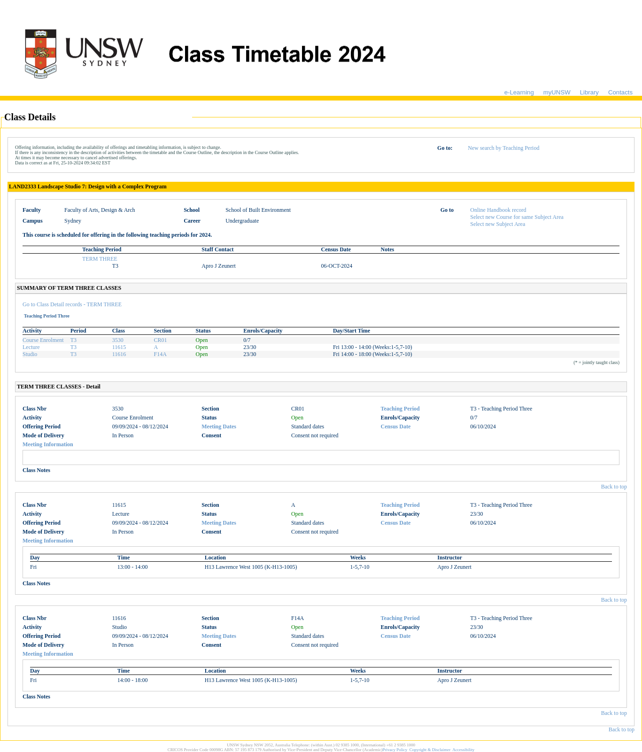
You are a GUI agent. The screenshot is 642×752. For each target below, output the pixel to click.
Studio (30, 354)
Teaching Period (400, 408)
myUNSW (557, 92)
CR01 (160, 340)
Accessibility (463, 749)
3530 (118, 340)
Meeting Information (48, 444)
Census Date (396, 426)
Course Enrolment (43, 340)
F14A (160, 354)
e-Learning (519, 92)
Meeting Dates (218, 426)
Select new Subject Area (497, 224)
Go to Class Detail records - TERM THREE (72, 304)
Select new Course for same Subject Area (517, 217)
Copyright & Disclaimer (430, 749)
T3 (73, 340)
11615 (119, 347)
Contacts (620, 92)
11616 (119, 354)
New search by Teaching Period (503, 148)
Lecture (31, 347)
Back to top (614, 486)
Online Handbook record (498, 210)
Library (589, 92)
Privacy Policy (395, 749)
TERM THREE (99, 259)
